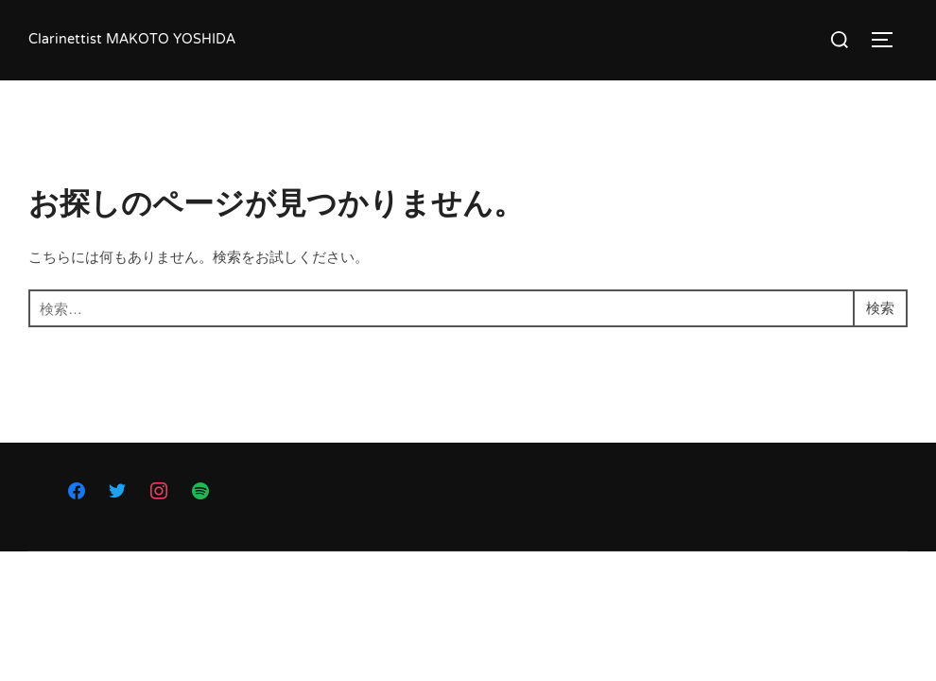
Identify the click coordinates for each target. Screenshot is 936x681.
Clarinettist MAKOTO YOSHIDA (131, 40)
